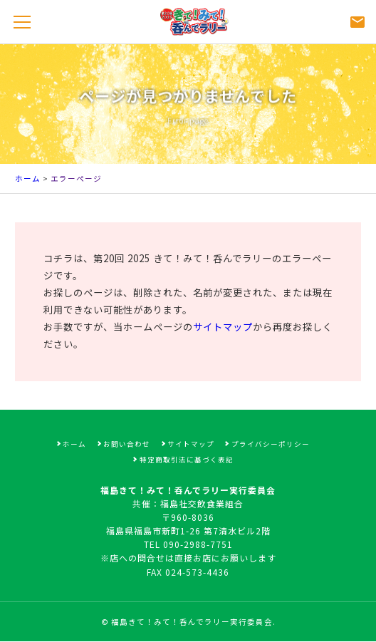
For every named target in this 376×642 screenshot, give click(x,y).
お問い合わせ (126, 444)
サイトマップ (223, 326)
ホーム (28, 178)
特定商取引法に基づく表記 (187, 460)
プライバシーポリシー (270, 444)
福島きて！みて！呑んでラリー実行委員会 (192, 621)
